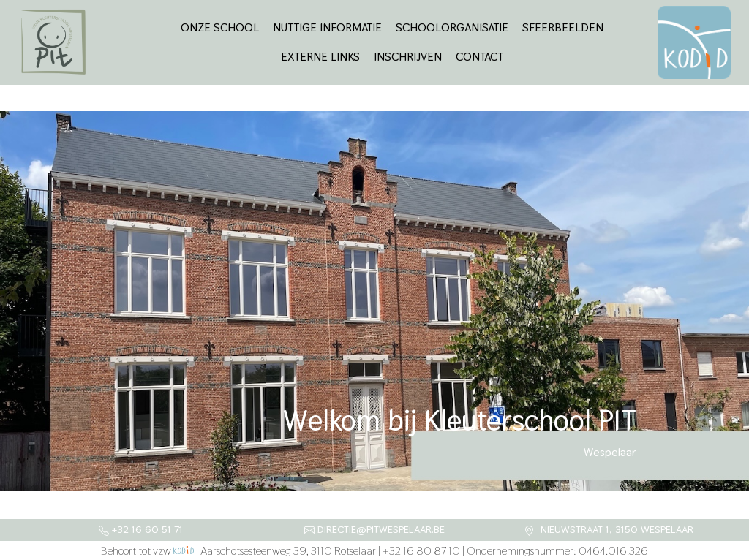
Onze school (220, 27)
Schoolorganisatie (452, 27)
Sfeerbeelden (562, 27)
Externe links (320, 56)
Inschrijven (408, 56)
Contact (479, 56)
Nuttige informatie (327, 27)
